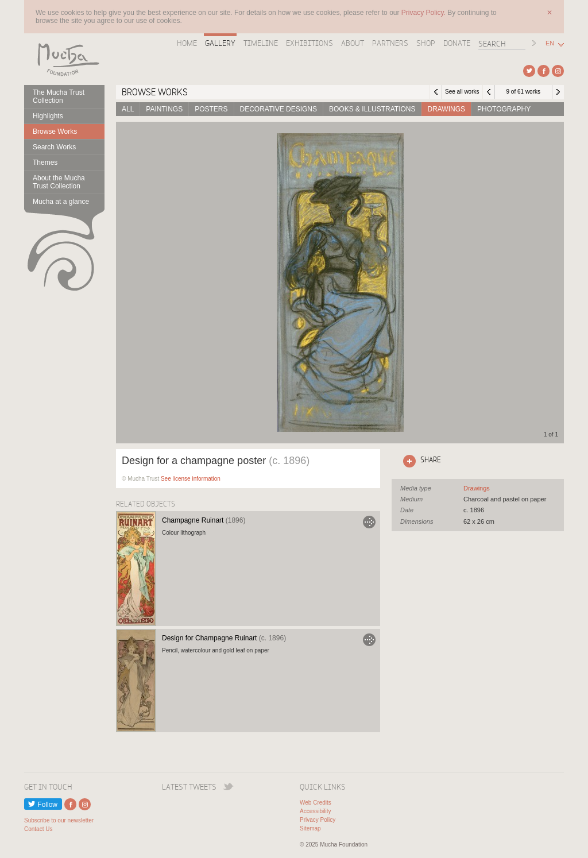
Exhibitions (309, 43)
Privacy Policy (317, 820)
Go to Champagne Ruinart (369, 522)
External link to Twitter (529, 71)
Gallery (220, 43)
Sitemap (310, 828)
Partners (390, 43)
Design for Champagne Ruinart (224, 638)
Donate (456, 43)
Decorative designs (278, 109)
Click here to (420, 461)
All (128, 109)
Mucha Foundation (64, 59)
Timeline (260, 43)
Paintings (164, 109)
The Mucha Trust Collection (58, 96)
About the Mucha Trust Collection (59, 182)
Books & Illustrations (372, 109)
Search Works (54, 147)
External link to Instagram (558, 71)
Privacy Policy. (424, 13)
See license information (190, 479)
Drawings (446, 109)
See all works (462, 91)
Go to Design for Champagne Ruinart (369, 639)
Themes (45, 163)
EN (550, 43)
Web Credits (315, 802)
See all (476, 488)
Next (558, 92)
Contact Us (38, 829)
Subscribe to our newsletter (59, 820)
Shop (425, 43)
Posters (211, 109)
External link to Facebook (543, 71)
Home (187, 43)
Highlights (48, 116)
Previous (488, 92)
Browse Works (55, 131)
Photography (504, 109)
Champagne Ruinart (203, 520)
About (352, 43)
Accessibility (315, 811)
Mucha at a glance (61, 202)
